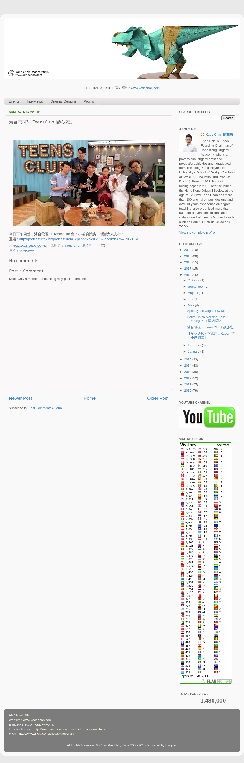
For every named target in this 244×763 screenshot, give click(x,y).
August (193, 293)
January (194, 351)
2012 (188, 378)
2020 (188, 249)
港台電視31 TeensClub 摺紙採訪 (210, 327)
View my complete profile (197, 232)
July (191, 299)
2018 (188, 262)
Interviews (35, 101)
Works (89, 101)
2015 (188, 359)
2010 (188, 390)
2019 (188, 256)
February (195, 345)
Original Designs (63, 101)
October (194, 280)
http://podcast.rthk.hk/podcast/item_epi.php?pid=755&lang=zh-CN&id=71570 (79, 239)
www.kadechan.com (145, 88)
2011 (188, 384)
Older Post (157, 398)
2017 (188, 268)
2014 (188, 365)
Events (14, 101)
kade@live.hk (44, 724)
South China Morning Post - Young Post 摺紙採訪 (207, 319)
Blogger (170, 745)
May (191, 305)
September (196, 286)
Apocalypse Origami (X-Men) (208, 311)
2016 (188, 275)
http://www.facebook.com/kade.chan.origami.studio (70, 729)
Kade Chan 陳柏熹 (79, 245)
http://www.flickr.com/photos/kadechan (46, 733)
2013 (188, 372)
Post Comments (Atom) (45, 408)
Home (90, 398)
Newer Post (20, 398)
